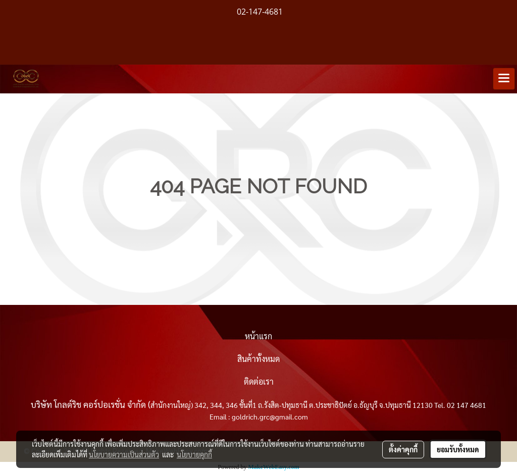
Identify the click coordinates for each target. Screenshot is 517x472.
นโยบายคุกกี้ (194, 454)
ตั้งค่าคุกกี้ (403, 449)
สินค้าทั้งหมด (258, 358)
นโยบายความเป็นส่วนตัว (124, 454)
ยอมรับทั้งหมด (458, 449)
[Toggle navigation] (504, 79)
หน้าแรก (258, 336)
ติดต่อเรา (259, 381)
